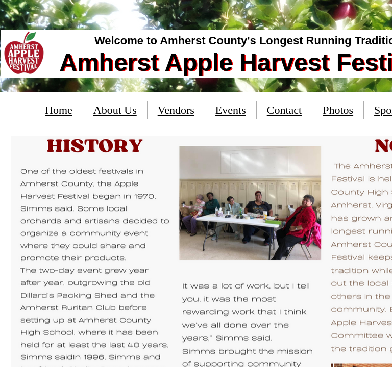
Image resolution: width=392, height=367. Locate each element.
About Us (115, 109)
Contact (284, 109)
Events (230, 109)
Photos (338, 109)
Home (58, 109)
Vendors (176, 109)
